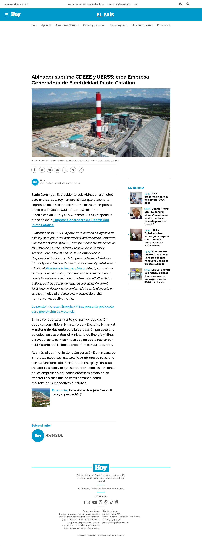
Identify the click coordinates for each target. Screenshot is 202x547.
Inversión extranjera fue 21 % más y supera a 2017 (82, 392)
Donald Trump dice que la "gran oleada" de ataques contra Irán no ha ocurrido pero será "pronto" (156, 216)
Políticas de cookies (114, 535)
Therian (110, 4)
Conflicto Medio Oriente (93, 4)
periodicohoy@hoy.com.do (115, 522)
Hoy (42, 180)
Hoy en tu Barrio (142, 25)
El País (105, 15)
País (34, 25)
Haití (135, 4)
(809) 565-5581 (113, 519)
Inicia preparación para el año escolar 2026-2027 (156, 198)
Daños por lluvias (123, 4)
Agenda (46, 25)
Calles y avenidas (94, 25)
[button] (7, 14)
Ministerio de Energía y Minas (65, 268)
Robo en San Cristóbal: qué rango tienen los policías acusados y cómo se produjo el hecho (156, 257)
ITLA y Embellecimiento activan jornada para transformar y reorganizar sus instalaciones (156, 238)
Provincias (163, 25)
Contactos (83, 535)
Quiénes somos (97, 535)
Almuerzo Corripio (67, 25)
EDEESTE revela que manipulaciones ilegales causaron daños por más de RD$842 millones (157, 276)
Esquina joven (118, 25)
